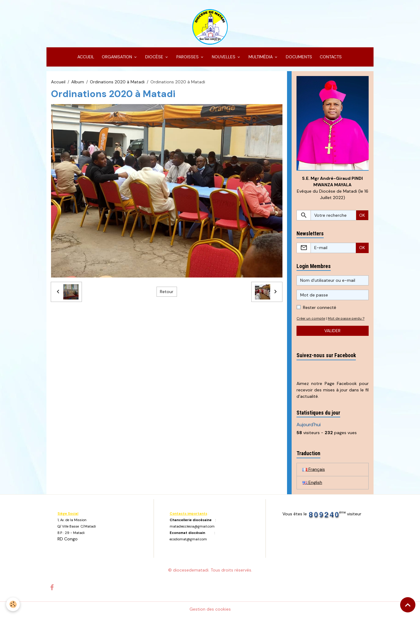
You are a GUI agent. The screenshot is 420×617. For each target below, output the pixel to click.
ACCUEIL (85, 57)
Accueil (58, 82)
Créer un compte (311, 318)
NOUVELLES (224, 57)
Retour (166, 291)
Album (77, 82)
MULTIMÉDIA (260, 57)
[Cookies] (13, 604)
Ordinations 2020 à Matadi (117, 82)
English (312, 482)
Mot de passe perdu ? (346, 318)
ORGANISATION (117, 57)
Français (313, 469)
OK (362, 215)
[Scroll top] (407, 604)
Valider (332, 330)
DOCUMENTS (298, 57)
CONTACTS (330, 57)
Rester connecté (319, 307)
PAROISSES (187, 57)
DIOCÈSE (154, 57)
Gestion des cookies (210, 609)
